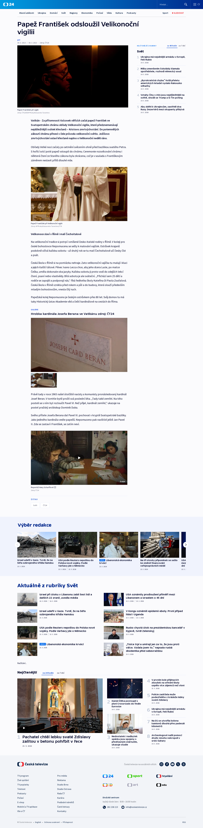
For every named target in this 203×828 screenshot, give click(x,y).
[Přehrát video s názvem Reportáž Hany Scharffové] (79, 456)
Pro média (62, 775)
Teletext (21, 788)
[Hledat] (185, 4)
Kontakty (61, 810)
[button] (79, 457)
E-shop (20, 801)
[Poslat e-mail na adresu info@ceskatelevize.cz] (134, 806)
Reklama (61, 779)
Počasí (99, 12)
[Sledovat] (178, 13)
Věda (109, 12)
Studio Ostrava (64, 788)
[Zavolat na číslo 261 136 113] (110, 806)
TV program (23, 775)
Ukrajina (42, 12)
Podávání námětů (65, 801)
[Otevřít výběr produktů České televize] (196, 4)
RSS (184, 822)
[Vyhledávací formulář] (173, 4)
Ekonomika (87, 12)
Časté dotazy (63, 806)
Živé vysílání (23, 779)
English (38, 822)
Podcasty (131, 12)
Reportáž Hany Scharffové (43, 486)
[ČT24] (8, 4)
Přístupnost (68, 822)
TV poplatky (23, 784)
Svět (63, 12)
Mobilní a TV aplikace (27, 806)
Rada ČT (61, 793)
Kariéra (60, 797)
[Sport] (165, 13)
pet (18, 40)
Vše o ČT (21, 810)
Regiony (74, 12)
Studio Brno (62, 784)
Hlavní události (26, 12)
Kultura (119, 12)
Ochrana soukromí (52, 822)
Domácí (54, 12)
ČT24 (45, 504)
